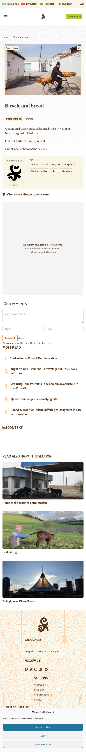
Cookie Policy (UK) (43, 695)
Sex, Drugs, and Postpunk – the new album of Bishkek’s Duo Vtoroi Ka (44, 386)
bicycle (34, 164)
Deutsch (42, 651)
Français (55, 651)
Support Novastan (74, 16)
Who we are (40, 685)
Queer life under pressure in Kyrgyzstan (35, 399)
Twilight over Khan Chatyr (18, 601)
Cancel (21, 338)
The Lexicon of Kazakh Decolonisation (33, 358)
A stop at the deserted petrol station (24, 502)
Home (5, 37)
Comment (10, 338)
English (29, 651)
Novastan (13, 185)
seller (54, 171)
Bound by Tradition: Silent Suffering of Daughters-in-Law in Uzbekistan (46, 412)
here (45, 149)
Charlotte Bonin (24, 141)
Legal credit (39, 690)
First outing (9, 552)
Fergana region (14, 133)
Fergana (56, 164)
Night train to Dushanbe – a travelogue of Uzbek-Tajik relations (44, 371)
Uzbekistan (66, 171)
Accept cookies (43, 727)
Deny (43, 736)
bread (45, 164)
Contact (38, 699)
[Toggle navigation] (5, 16)
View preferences (43, 744)
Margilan (65, 128)
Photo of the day (12, 48)
